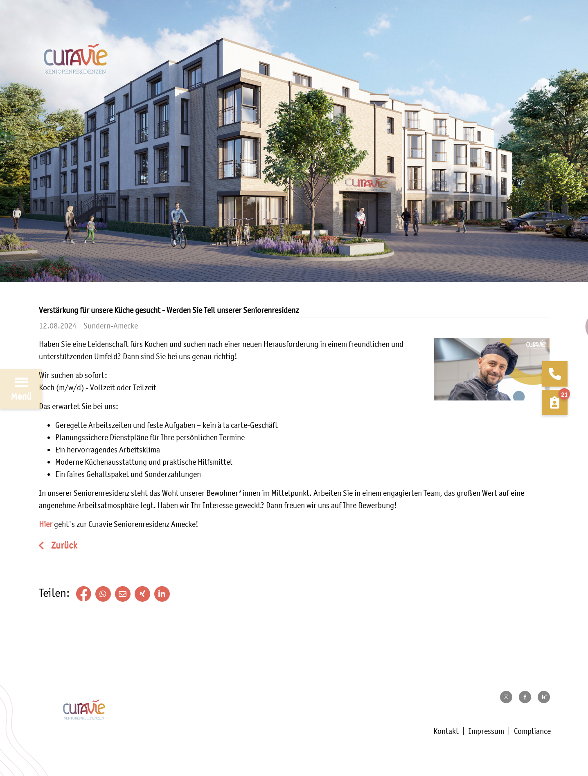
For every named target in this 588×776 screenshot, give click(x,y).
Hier (45, 524)
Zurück (63, 545)
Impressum (486, 731)
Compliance (532, 731)
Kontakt (446, 731)
